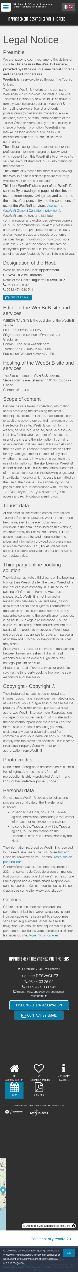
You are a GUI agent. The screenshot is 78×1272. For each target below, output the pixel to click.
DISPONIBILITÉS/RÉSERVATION (39, 1005)
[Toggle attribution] (73, 1225)
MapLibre (65, 1225)
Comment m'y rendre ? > (51, 1239)
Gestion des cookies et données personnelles (27, 1267)
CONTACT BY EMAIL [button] (17, 297)
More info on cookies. (44, 935)
